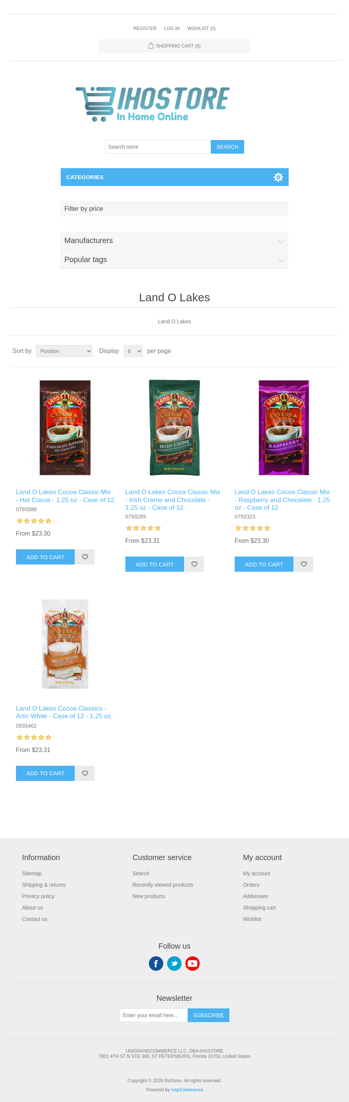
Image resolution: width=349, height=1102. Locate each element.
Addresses (255, 896)
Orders (251, 885)
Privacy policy (38, 896)
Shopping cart (259, 908)
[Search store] (158, 147)
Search (227, 147)
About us (32, 908)
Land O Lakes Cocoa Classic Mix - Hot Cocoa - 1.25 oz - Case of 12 (65, 495)
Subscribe (208, 1015)
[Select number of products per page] (133, 351)
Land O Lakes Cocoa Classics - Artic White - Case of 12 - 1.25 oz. (64, 712)
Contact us (34, 919)
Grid (318, 351)
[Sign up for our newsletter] (154, 1015)
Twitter (174, 963)
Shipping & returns (44, 885)
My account (256, 873)
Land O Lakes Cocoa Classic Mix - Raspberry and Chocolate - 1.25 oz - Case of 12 (282, 499)
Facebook (156, 963)
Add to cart (45, 557)
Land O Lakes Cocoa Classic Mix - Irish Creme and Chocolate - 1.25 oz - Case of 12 (172, 499)
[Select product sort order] (64, 351)
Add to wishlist (85, 557)
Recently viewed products (163, 885)
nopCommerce (187, 1089)
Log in (172, 28)
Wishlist (252, 919)
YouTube (192, 963)
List (331, 351)
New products (149, 896)
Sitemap (31, 873)
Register (144, 28)
